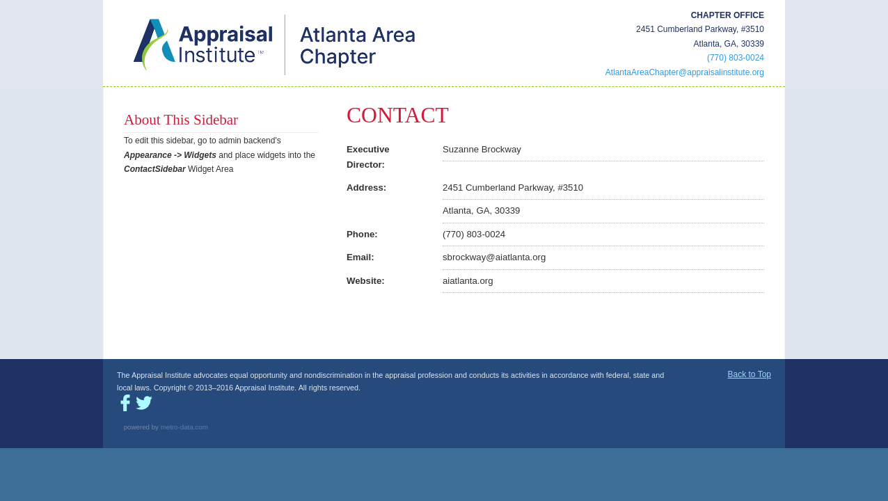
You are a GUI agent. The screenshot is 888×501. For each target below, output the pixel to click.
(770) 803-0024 (735, 58)
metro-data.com (184, 427)
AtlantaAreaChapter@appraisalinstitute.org (684, 72)
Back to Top (749, 374)
